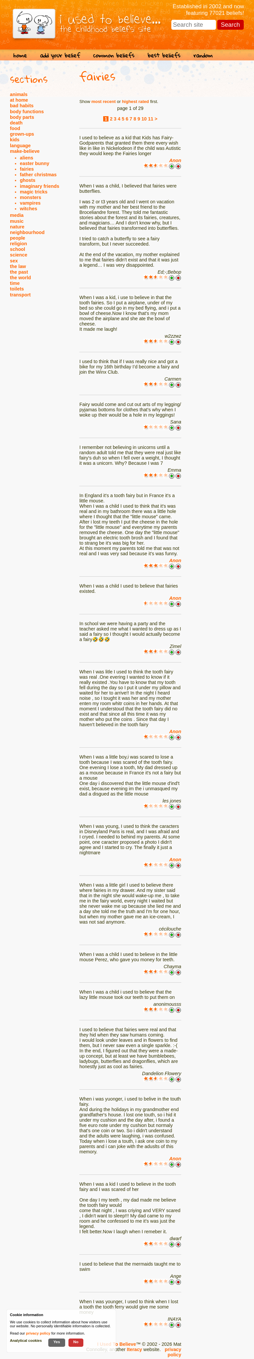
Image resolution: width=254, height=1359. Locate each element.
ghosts (27, 180)
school (17, 249)
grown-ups (22, 134)
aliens (26, 157)
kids (15, 139)
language (20, 145)
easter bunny (34, 163)
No (76, 1342)
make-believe (25, 151)
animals (18, 94)
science (18, 254)
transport (20, 294)
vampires (30, 203)
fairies (27, 169)
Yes (56, 1342)
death (16, 122)
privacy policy (173, 1352)
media (16, 215)
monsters (30, 197)
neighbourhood (27, 232)
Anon (175, 160)
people (17, 238)
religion (18, 243)
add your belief (60, 55)
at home (19, 100)
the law (18, 266)
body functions (27, 111)
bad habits (22, 105)
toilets (17, 288)
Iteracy (134, 1349)
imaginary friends (39, 186)
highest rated (135, 101)
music (16, 221)
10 (144, 118)
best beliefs (164, 55)
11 (150, 118)
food (15, 128)
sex (14, 260)
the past (19, 272)
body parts (22, 117)
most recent (103, 101)
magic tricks (33, 191)
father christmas (38, 174)
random (203, 55)
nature (17, 226)
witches (28, 208)
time (15, 283)
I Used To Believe (116, 1344)
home (20, 55)
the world (20, 277)
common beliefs (113, 55)
